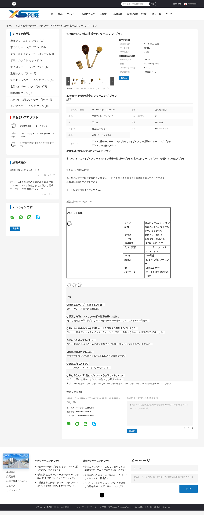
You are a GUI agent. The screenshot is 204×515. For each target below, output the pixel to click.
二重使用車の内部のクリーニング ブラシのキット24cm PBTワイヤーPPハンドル (57, 484)
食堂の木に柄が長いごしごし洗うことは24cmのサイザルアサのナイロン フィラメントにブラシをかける (105, 468)
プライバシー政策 (43, 507)
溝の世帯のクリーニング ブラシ (33, 126)
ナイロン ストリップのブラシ (27, 66)
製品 (60, 14)
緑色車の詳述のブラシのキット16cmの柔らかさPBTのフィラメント (57, 468)
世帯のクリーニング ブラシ (36, 25)
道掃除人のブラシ (20, 73)
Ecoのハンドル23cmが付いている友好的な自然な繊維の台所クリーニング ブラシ (104, 485)
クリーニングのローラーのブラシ (29, 53)
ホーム (9, 25)
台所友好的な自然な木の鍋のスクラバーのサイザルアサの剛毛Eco (105, 477)
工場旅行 (104, 14)
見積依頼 (177, 4)
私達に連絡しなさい (137, 14)
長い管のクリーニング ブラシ (27, 106)
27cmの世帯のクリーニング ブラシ (87, 384)
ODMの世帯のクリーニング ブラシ (156, 384)
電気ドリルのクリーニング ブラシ (29, 80)
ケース (169, 14)
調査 (152, 4)
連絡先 (124, 78)
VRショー (72, 14)
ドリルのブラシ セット (23, 60)
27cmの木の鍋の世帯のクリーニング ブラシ (92, 88)
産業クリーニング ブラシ (24, 40)
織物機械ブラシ (19, 93)
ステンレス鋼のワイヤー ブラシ (28, 99)
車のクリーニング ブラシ (24, 47)
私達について (88, 14)
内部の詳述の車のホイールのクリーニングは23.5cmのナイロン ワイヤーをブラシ (58, 476)
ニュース (156, 14)
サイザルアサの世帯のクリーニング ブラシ (121, 384)
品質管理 (117, 14)
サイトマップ (13, 490)
